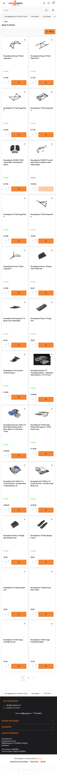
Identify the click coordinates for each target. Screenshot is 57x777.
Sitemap (43, 762)
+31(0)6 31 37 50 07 (13, 708)
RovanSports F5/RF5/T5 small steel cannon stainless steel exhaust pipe (42, 162)
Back (5, 22)
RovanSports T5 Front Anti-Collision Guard (13, 372)
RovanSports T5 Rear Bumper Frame (41, 537)
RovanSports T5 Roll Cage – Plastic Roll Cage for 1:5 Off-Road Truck (41, 427)
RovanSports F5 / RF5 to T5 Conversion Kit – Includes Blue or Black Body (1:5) (14, 483)
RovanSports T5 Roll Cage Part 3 (14, 109)
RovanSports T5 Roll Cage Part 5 (14, 215)
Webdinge (39, 759)
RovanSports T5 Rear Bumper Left (14, 589)
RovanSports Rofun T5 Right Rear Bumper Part (13, 537)
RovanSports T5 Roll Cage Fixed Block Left (13, 641)
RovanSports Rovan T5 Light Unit (41, 319)
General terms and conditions (19, 762)
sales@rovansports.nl (13, 705)
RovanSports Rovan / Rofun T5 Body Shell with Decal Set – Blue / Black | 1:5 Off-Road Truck (14, 428)
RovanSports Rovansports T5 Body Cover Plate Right (14, 319)
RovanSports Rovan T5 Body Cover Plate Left (41, 267)
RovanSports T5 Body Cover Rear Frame (41, 589)
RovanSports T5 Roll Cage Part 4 (42, 109)
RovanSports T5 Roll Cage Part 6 (42, 215)
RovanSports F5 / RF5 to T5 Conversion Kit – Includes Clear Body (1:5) (42, 483)
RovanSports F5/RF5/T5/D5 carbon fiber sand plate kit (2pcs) (13, 162)
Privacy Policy (34, 762)
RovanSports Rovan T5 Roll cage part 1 (13, 57)
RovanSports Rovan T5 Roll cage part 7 (13, 267)
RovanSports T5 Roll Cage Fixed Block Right (40, 641)
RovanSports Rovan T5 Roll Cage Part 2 (41, 57)
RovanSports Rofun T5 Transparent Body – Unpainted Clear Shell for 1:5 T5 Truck (42, 373)
